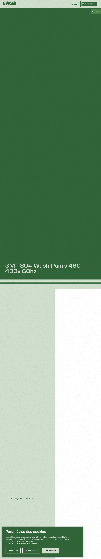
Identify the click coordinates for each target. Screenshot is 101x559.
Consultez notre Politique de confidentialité (22, 543)
